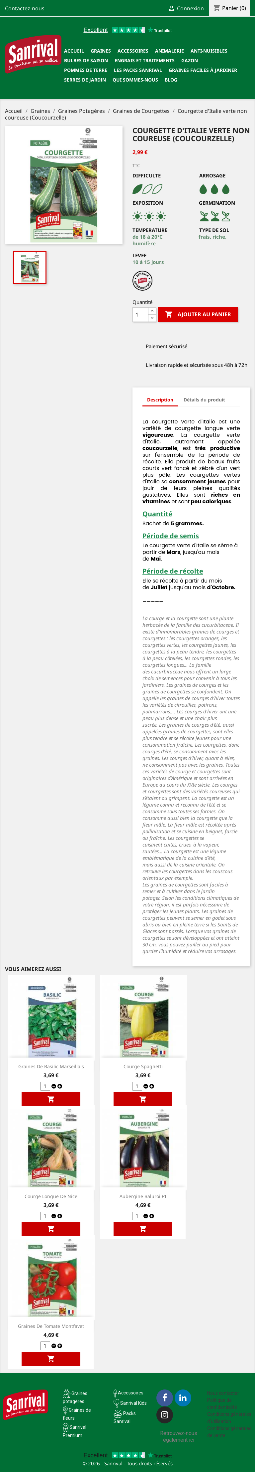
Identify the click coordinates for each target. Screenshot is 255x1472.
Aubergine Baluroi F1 (143, 1196)
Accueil (74, 51)
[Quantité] (140, 314)
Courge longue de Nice (51, 1196)
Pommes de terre (85, 70)
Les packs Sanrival (138, 70)
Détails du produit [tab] (204, 399)
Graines (101, 51)
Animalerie (169, 51)
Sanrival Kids (133, 1403)
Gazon (189, 60)
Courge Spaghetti (143, 1066)
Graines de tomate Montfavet (51, 1326)
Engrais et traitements (145, 60)
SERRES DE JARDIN (85, 80)
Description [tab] (160, 399)
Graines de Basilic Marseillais (51, 1066)
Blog (171, 80)
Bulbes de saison (86, 60)
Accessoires (133, 51)
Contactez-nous (24, 8)
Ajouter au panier (198, 314)
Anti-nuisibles (209, 51)
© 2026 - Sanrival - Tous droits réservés (128, 1463)
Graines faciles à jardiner (203, 70)
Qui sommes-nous (135, 80)
